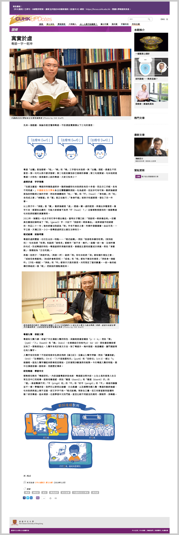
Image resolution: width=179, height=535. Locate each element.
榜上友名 (50, 24)
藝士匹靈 (104, 24)
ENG (163, 19)
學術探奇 (61, 24)
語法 (44, 492)
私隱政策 (165, 530)
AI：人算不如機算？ (88, 24)
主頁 (35, 18)
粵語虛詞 (54, 492)
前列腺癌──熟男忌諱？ (146, 79)
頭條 (41, 24)
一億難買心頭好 (142, 54)
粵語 (27, 492)
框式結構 (65, 492)
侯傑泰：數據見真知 (144, 104)
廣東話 (36, 492)
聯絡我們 (150, 530)
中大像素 (142, 530)
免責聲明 (158, 530)
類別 (156, 19)
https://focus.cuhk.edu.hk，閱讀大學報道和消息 (107, 9)
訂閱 (138, 176)
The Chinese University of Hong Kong (27, 522)
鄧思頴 (95, 492)
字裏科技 (125, 24)
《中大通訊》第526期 (43, 482)
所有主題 (136, 24)
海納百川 (139, 158)
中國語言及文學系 (46, 190)
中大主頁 (135, 530)
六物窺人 (72, 24)
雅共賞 (114, 24)
